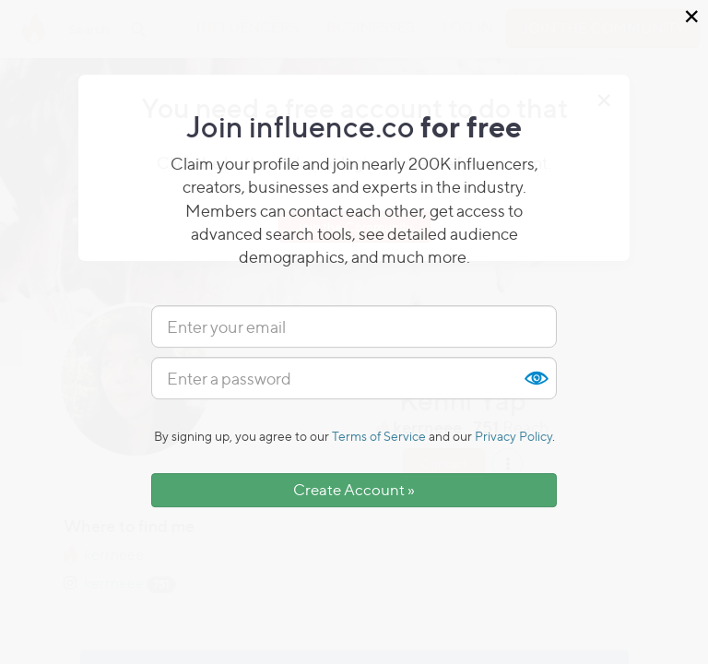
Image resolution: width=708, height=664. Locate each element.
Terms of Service (379, 436)
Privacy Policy (513, 436)
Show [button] (535, 378)
